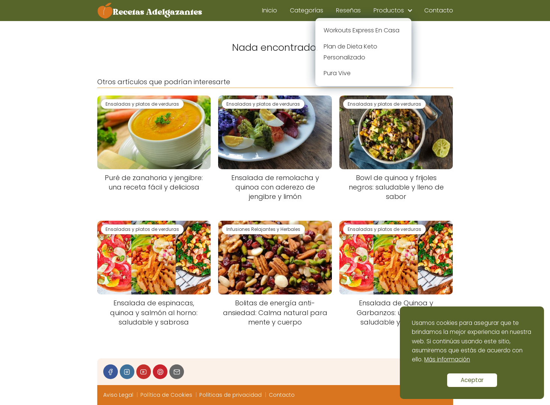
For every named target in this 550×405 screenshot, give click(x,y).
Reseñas (348, 10)
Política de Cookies (166, 395)
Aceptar (472, 380)
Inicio (269, 10)
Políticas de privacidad (230, 395)
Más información (447, 359)
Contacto (438, 10)
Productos (389, 10)
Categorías (306, 10)
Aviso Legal (118, 395)
